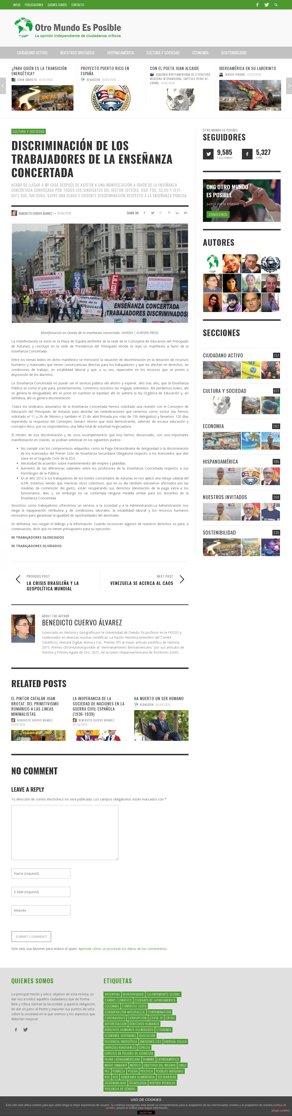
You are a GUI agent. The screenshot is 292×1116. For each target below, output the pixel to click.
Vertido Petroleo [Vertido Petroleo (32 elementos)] (163, 1082)
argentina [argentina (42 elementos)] (112, 994)
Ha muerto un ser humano (159, 698)
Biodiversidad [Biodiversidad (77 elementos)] (133, 994)
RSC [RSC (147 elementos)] (107, 1076)
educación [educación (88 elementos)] (147, 1035)
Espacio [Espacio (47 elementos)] (144, 1047)
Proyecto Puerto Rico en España (105, 70)
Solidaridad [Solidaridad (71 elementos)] (167, 1076)
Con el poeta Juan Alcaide (174, 68)
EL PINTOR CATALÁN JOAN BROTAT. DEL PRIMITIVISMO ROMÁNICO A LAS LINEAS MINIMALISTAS (35, 706)
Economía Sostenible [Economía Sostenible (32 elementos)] (120, 1035)
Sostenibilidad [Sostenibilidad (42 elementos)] (115, 1082)
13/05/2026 (168, 83)
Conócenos (218, 214)
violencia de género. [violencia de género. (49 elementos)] (120, 1088)
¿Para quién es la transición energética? (39, 70)
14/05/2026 (109, 80)
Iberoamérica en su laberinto (247, 68)
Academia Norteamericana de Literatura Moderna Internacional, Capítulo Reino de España (180, 79)
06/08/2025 (162, 705)
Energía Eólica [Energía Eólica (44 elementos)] (175, 1041)
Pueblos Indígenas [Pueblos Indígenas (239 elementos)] (170, 1070)
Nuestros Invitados (225, 497)
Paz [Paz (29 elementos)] (107, 1070)
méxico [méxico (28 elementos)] (135, 1065)
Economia (213, 426)
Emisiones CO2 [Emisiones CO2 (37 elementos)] (151, 1041)
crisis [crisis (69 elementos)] (170, 1017)
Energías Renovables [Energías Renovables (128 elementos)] (120, 1047)
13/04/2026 (18, 724)
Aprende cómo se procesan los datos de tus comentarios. (123, 948)
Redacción (93, 80)
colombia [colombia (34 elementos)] (112, 1005)
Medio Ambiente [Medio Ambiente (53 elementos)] (116, 1065)
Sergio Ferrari (235, 74)
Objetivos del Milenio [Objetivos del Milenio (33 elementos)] (160, 1065)
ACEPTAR (146, 1112)
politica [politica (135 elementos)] (147, 1070)
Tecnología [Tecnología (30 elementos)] (138, 1082)
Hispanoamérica (220, 461)
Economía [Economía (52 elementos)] (163, 1029)
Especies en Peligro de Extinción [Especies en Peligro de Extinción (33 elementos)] (129, 1053)
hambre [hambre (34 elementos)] (149, 1059)
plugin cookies (281, 1110)
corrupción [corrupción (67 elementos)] (137, 1017)
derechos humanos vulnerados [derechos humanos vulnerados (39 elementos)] (129, 1029)
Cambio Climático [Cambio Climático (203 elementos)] (118, 999)
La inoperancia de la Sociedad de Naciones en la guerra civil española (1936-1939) (99, 706)
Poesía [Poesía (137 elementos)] (133, 1070)
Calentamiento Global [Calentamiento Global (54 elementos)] (163, 994)
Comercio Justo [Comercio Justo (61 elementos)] (134, 1005)
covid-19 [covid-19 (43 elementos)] (156, 1017)
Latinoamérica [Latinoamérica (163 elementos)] (168, 1059)
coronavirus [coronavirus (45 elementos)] (115, 1017)
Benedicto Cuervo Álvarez (35, 720)
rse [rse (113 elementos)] (115, 1076)
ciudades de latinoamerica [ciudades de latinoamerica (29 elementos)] (155, 999)
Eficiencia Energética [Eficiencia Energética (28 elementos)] (121, 1041)
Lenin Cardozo (27, 80)
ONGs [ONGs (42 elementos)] (182, 1065)
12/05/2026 (254, 74)
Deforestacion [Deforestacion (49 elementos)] (116, 1023)
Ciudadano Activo (223, 355)
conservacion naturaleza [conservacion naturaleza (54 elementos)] (125, 1011)
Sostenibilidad (219, 532)
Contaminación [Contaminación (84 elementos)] (159, 1011)
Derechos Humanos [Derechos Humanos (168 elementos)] (144, 1023)
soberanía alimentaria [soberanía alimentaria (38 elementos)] (138, 1076)
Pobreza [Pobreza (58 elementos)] (119, 1070)
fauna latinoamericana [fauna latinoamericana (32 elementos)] (122, 1059)
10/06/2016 (64, 213)
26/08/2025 (80, 724)
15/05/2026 (46, 80)
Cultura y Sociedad (29, 131)
